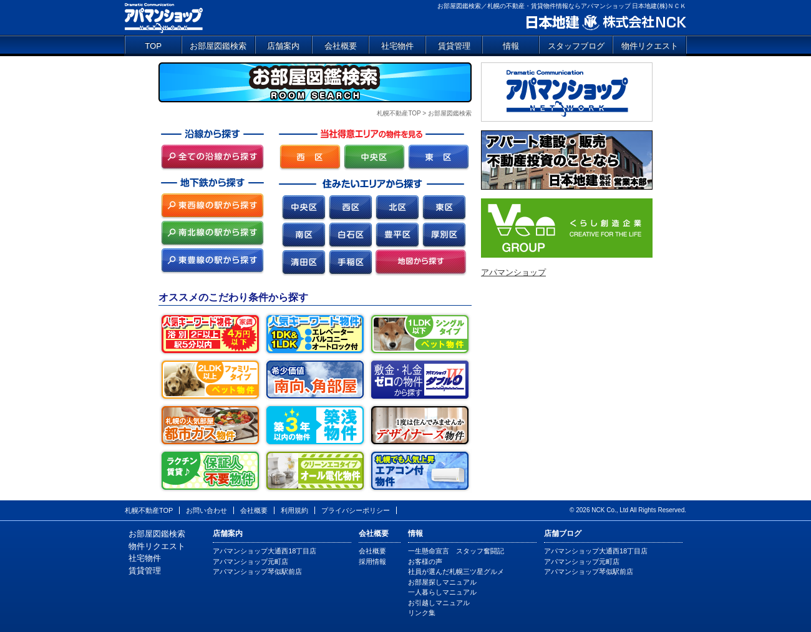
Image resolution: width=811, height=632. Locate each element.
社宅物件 (397, 46)
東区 (444, 208)
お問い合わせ (206, 510)
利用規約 (294, 510)
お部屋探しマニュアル (442, 582)
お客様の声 (425, 561)
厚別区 (444, 235)
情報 (511, 46)
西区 (350, 208)
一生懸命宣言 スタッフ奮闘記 (456, 551)
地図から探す (420, 263)
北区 (397, 208)
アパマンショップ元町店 (250, 561)
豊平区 (397, 235)
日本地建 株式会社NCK (605, 23)
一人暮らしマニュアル (442, 592)
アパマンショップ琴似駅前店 (257, 571)
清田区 (303, 263)
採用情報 (372, 561)
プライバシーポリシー (355, 510)
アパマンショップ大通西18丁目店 (264, 551)
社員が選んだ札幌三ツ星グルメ (456, 571)
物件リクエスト (649, 46)
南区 (303, 235)
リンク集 (421, 612)
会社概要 (340, 46)
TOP (153, 46)
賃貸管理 (454, 46)
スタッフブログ (576, 46)
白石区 (350, 235)
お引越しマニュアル (439, 602)
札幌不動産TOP (398, 113)
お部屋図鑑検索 (218, 46)
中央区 (303, 208)
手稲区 (350, 263)
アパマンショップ (164, 17)
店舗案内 (283, 46)
